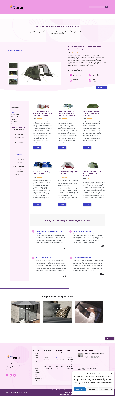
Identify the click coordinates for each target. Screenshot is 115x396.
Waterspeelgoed (16, 117)
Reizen (36, 376)
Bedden (46, 357)
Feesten (36, 368)
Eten (36, 366)
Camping (37, 365)
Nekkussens (20, 174)
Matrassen (47, 359)
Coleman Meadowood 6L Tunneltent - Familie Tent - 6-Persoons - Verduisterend (21, 137)
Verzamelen (38, 380)
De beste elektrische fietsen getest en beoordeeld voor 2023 (91, 362)
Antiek (36, 355)
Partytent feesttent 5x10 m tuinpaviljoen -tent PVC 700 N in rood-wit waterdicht (21, 134)
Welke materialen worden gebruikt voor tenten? (21, 154)
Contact (81, 9)
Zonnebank (14, 119)
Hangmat (14, 124)
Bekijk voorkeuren (106, 389)
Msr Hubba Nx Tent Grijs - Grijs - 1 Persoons (21, 145)
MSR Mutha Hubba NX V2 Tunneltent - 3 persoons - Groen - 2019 (21, 140)
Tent (13, 112)
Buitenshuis (37, 363)
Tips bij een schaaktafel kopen (85, 365)
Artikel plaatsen (79, 5)
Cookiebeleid (88, 393)
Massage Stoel (48, 368)
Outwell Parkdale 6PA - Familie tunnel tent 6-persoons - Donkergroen (21, 132)
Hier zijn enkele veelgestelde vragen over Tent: (20, 152)
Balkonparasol (15, 121)
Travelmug (69, 364)
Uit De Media (67, 5)
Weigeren (92, 389)
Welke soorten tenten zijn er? (21, 157)
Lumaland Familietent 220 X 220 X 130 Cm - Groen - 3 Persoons (21, 147)
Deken (45, 355)
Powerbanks (70, 357)
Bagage (69, 352)
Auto (36, 359)
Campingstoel (15, 110)
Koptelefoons (70, 366)
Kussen (46, 352)
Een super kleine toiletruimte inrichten (94, 353)
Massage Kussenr (48, 364)
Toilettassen (70, 359)
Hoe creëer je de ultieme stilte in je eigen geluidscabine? (87, 369)
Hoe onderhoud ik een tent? (21, 162)
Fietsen (36, 370)
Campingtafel (15, 107)
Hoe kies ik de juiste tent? (21, 159)
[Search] (106, 7)
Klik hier (25, 315)
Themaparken (38, 378)
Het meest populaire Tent (19, 129)
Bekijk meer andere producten (20, 166)
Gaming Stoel (47, 366)
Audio (36, 357)
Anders (36, 353)
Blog (49, 5)
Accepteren (80, 389)
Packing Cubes (70, 361)
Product (41, 5)
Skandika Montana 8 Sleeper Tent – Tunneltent (21, 142)
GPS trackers (70, 368)
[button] (112, 373)
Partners (57, 5)
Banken (46, 361)
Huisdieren (37, 372)
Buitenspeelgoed (16, 114)
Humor (36, 374)
